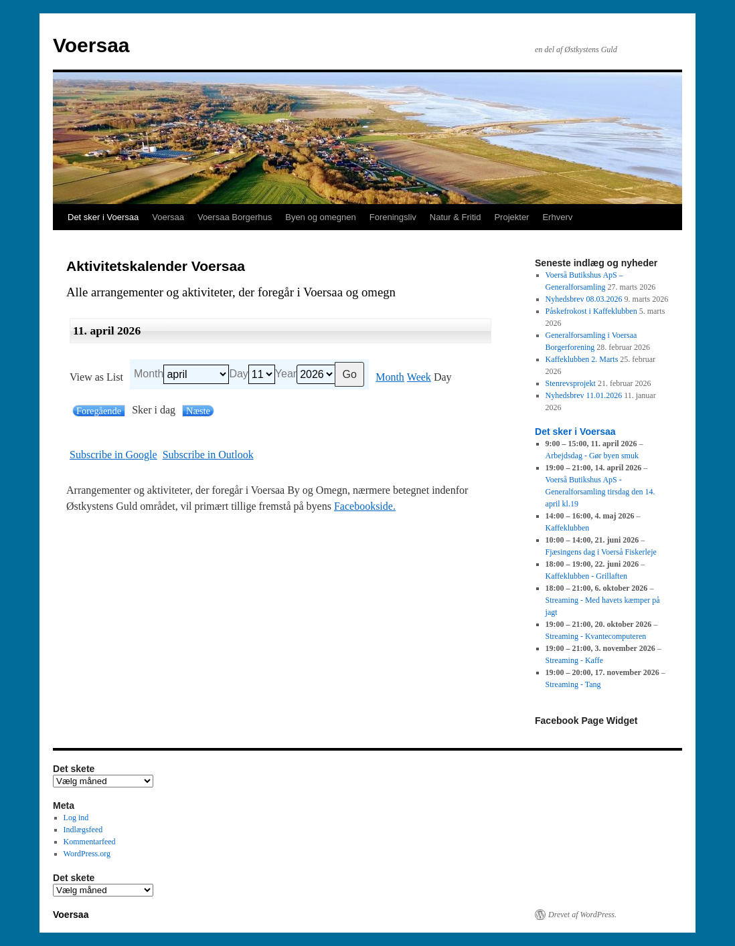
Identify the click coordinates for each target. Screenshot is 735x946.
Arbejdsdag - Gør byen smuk (592, 455)
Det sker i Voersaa (103, 217)
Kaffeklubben (568, 528)
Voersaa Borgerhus (234, 217)
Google (113, 455)
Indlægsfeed (83, 829)
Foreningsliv (393, 217)
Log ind (76, 817)
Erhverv (557, 217)
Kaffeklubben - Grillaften (586, 576)
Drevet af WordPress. (582, 914)
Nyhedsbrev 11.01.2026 (584, 395)
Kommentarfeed (90, 841)
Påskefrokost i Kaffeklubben (591, 311)
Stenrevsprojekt (571, 383)
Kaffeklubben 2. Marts (582, 359)
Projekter (511, 217)
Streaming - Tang (573, 684)
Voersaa (91, 45)
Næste (198, 410)
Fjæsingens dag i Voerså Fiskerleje (601, 552)
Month (148, 374)
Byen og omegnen (320, 217)
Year (286, 374)
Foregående (98, 410)
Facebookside (363, 506)
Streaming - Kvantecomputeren (596, 636)
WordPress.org (87, 853)
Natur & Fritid (455, 217)
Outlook (208, 455)
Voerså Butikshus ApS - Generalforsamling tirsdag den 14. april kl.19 (600, 491)
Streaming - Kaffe (574, 660)
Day (238, 374)
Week (419, 377)
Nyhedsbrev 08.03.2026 (584, 299)
